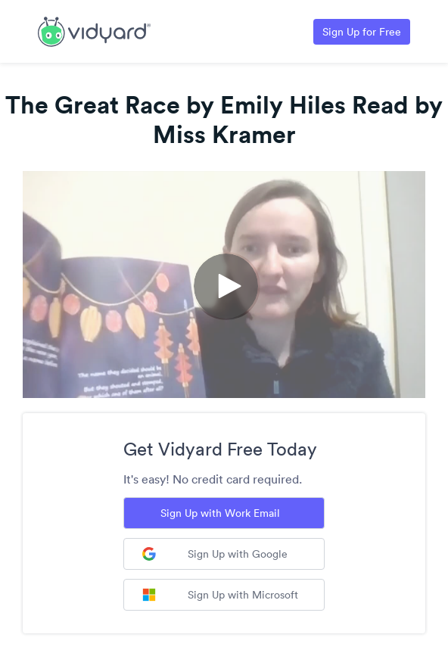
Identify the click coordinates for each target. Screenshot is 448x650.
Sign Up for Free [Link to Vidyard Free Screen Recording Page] (361, 32)
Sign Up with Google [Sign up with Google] (215, 554)
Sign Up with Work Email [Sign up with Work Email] (220, 513)
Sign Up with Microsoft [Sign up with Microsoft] (220, 595)
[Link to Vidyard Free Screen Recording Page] (94, 30)
